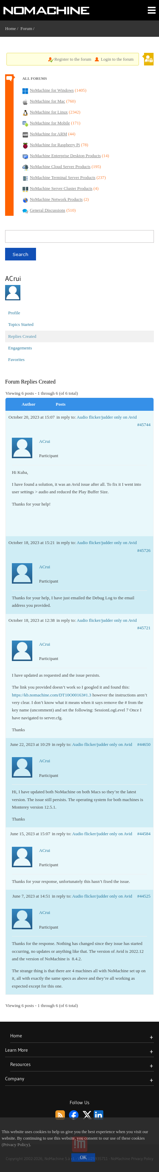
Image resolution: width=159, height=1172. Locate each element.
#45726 (144, 550)
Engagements (20, 347)
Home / (12, 28)
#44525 (144, 896)
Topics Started (21, 324)
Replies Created (22, 336)
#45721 (144, 627)
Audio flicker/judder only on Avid (107, 417)
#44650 (144, 744)
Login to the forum (117, 59)
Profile (14, 312)
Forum (26, 28)
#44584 (144, 833)
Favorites (16, 359)
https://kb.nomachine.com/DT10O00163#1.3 (51, 694)
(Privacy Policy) (16, 1144)
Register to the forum (72, 59)
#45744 (144, 424)
